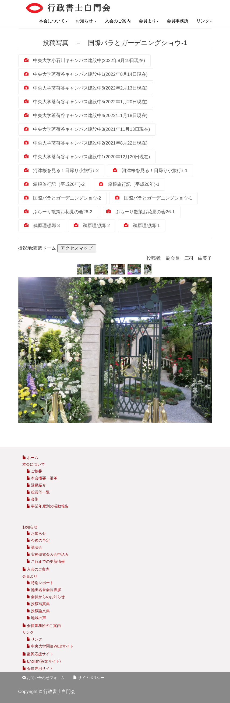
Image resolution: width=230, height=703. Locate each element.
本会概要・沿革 (42, 478)
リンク (204, 21)
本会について (53, 21)
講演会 (34, 547)
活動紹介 (36, 485)
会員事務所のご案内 (44, 625)
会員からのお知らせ (45, 597)
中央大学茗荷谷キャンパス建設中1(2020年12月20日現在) (87, 156)
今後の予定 (38, 540)
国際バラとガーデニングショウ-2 (62, 198)
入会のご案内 (118, 21)
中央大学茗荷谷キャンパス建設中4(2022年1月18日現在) (86, 115)
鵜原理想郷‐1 (142, 225)
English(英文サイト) (41, 661)
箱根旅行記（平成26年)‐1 (129, 184)
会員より (149, 21)
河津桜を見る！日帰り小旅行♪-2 (61, 170)
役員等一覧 (38, 492)
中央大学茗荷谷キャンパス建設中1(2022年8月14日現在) (86, 74)
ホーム (30, 457)
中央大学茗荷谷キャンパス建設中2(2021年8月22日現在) (86, 143)
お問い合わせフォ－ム (43, 677)
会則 (32, 499)
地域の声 (36, 618)
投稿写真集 (38, 604)
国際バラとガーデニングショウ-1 (153, 198)
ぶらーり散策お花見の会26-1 (140, 211)
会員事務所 (177, 21)
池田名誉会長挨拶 (43, 590)
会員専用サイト (38, 668)
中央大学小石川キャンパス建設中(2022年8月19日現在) (84, 60)
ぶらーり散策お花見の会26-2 (58, 211)
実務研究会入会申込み (47, 554)
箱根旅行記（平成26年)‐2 (54, 184)
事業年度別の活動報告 (47, 506)
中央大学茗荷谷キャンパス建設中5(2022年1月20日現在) (86, 101)
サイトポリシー (88, 677)
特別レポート (40, 583)
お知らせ (86, 21)
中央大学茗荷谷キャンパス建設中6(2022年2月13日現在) (86, 88)
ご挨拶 (34, 471)
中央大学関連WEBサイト (50, 646)
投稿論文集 (38, 611)
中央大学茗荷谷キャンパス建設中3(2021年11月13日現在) (87, 129)
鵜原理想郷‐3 (42, 225)
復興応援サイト (38, 654)
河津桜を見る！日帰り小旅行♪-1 (150, 170)
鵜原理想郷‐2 (92, 225)
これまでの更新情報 (45, 561)
